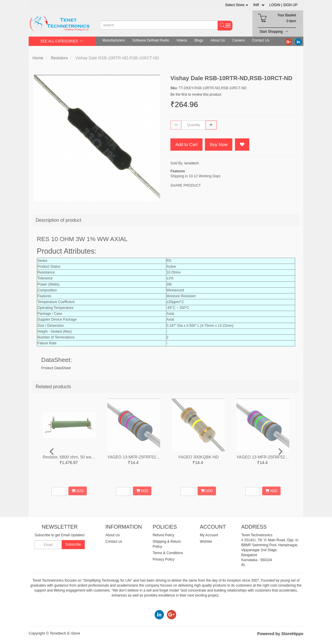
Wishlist (206, 541)
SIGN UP (290, 5)
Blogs (198, 40)
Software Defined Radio (150, 40)
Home (37, 58)
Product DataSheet (56, 368)
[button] (236, 5)
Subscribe (73, 544)
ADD (78, 491)
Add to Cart (186, 144)
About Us (217, 40)
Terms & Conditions (168, 553)
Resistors (59, 58)
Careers (238, 40)
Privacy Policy (163, 559)
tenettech (191, 163)
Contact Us (260, 40)
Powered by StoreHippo (280, 633)
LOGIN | (275, 5)
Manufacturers (114, 40)
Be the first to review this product (195, 94)
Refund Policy (163, 535)
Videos (182, 40)
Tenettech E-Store (65, 633)
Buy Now (218, 144)
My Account (209, 535)
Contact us (114, 541)
